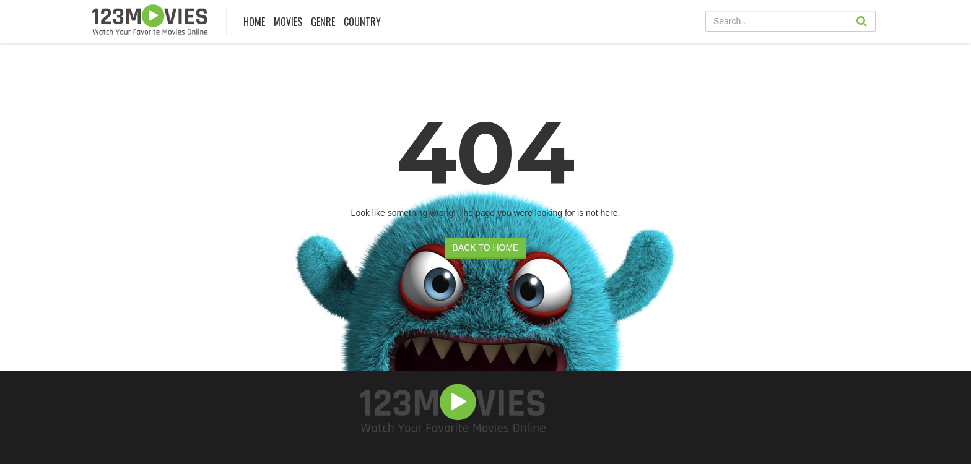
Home (254, 21)
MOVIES (288, 21)
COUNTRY (362, 21)
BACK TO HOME (486, 247)
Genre (323, 21)
